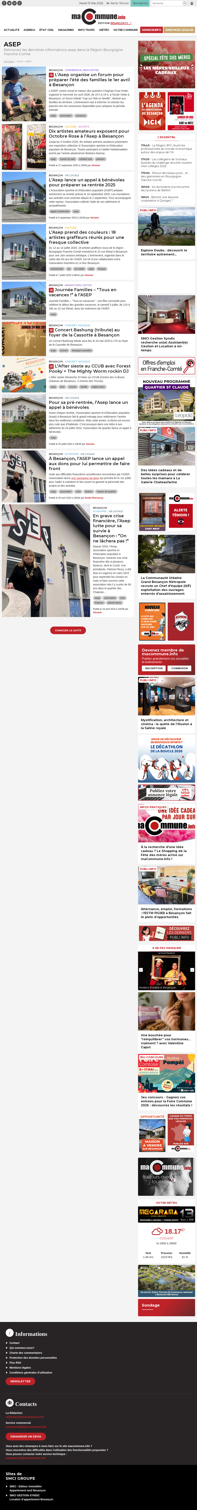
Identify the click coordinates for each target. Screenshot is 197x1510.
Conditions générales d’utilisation (31, 1372)
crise (78, 491)
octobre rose (85, 159)
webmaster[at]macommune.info (26, 1458)
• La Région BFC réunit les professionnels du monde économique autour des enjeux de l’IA (166, 149)
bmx (62, 387)
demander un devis (25, 1436)
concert (64, 350)
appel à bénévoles (60, 211)
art (69, 269)
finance (88, 491)
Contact (14, 1342)
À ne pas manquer (166, 948)
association (65, 115)
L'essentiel (167, 137)
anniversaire (57, 269)
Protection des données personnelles (33, 1357)
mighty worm (98, 387)
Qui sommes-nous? (22, 1347)
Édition (104, 23)
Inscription (154, 668)
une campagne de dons (85, 478)
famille (84, 387)
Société (83, 126)
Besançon (56, 70)
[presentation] (141, 970)
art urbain (79, 269)
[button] (185, 3)
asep (53, 115)
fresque (102, 269)
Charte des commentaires (26, 1352)
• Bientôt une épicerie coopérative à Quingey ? (159, 198)
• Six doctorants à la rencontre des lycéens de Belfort (165, 188)
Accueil (9, 61)
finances (99, 602)
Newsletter (20, 1381)
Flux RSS (15, 1362)
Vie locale (72, 175)
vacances (81, 115)
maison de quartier (106, 491)
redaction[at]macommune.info (25, 1416)
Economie (72, 454)
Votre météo (166, 1203)
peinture (100, 159)
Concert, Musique (77, 325)
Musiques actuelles (81, 350)
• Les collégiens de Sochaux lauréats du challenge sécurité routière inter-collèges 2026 (166, 163)
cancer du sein (67, 159)
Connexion (179, 668)
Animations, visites (78, 285)
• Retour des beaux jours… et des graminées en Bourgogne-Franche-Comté (164, 176)
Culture (70, 126)
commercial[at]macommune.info (26, 1426)
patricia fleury (114, 602)
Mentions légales (20, 1367)
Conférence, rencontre (82, 70)
